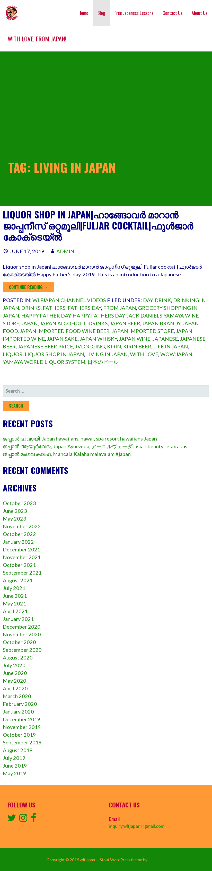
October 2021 (19, 565)
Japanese (165, 339)
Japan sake (62, 339)
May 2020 (14, 681)
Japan (29, 323)
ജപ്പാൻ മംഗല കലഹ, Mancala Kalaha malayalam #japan (67, 454)
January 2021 (18, 619)
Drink (163, 300)
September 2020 (22, 650)
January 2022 (18, 542)
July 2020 (14, 665)
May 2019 (14, 773)
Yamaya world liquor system (44, 362)
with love (144, 354)
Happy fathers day (99, 315)
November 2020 (22, 634)
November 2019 (22, 727)
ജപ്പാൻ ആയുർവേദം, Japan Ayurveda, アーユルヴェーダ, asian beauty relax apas (95, 446)
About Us (199, 13)
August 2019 (18, 750)
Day (148, 300)
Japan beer (125, 323)
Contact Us (172, 13)
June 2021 (15, 596)
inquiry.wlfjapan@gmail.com (136, 826)
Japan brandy (161, 323)
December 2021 (21, 549)
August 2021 (18, 580)
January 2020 (18, 711)
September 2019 (22, 742)
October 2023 (19, 503)
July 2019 (14, 758)
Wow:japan (176, 354)
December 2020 (21, 626)
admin (65, 251)
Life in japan (170, 346)
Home (83, 13)
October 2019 (19, 735)
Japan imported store (143, 331)
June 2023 (15, 511)
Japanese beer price (45, 346)
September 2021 (22, 572)
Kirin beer (137, 346)
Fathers (54, 308)
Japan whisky (98, 339)
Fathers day (84, 308)
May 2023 (14, 518)
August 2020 (18, 657)
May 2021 (14, 603)
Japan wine (135, 339)
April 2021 (15, 611)
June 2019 (15, 765)
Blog (101, 13)
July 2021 (14, 588)
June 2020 (15, 673)
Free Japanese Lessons (133, 13)
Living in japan (107, 354)
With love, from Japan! (37, 38)
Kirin (114, 346)
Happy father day (45, 315)
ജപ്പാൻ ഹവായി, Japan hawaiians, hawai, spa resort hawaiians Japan (80, 438)
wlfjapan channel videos (69, 300)
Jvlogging (90, 346)
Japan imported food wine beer (65, 331)
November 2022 (22, 526)
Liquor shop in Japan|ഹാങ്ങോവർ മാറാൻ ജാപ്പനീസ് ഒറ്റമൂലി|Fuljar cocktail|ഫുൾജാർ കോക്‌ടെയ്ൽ (98, 225)
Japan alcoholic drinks (74, 323)
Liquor (13, 354)
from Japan (119, 308)
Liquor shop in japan (54, 354)
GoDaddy (156, 859)
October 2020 (19, 642)
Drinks (31, 308)
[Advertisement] (106, 90)
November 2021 (22, 557)
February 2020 (20, 704)
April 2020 (15, 688)
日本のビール (102, 362)
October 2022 (19, 534)
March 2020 (17, 696)
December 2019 (21, 719)
